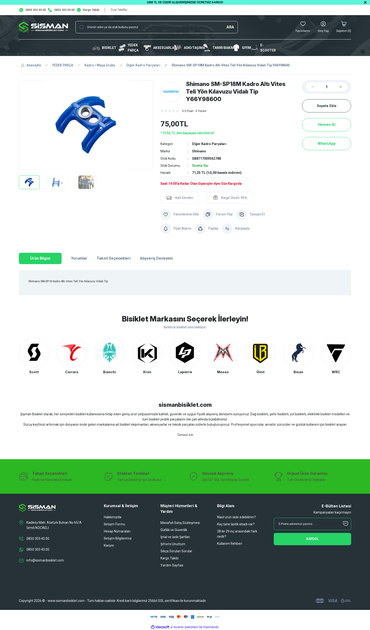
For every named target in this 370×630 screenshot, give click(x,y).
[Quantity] (326, 86)
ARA (230, 27)
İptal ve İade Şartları (175, 536)
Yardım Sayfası (171, 565)
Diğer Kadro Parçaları (209, 144)
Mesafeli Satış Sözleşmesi (180, 522)
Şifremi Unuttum (172, 543)
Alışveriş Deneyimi (156, 258)
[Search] (157, 27)
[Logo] (43, 27)
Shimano (199, 151)
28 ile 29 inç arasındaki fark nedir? (237, 533)
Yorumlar (79, 258)
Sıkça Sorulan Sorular (176, 551)
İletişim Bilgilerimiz (118, 538)
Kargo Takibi (169, 558)
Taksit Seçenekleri (113, 258)
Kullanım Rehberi (229, 543)
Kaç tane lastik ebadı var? (236, 524)
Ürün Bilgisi (40, 258)
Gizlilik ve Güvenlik (173, 529)
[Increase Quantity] (344, 87)
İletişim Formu (114, 524)
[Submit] (312, 538)
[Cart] (343, 27)
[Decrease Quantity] (308, 87)
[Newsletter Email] (312, 523)
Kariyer (109, 545)
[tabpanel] (34, 355)
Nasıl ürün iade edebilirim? (236, 517)
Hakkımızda (112, 517)
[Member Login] (323, 27)
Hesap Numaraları (117, 531)
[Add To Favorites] (179, 214)
